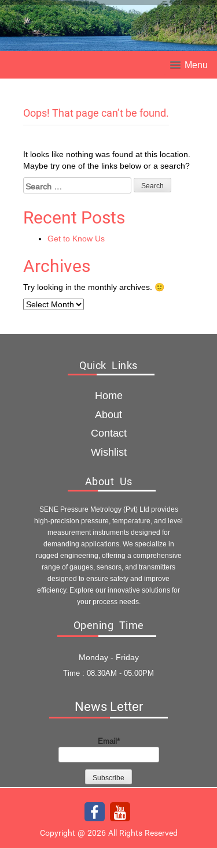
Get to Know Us (76, 238)
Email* (108, 749)
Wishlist (109, 452)
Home (109, 395)
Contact (109, 433)
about (108, 414)
